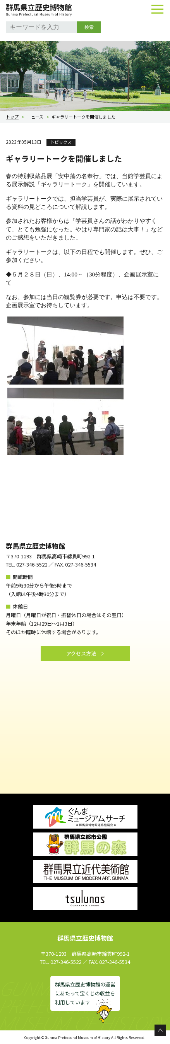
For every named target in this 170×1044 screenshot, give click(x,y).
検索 (89, 27)
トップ (12, 117)
